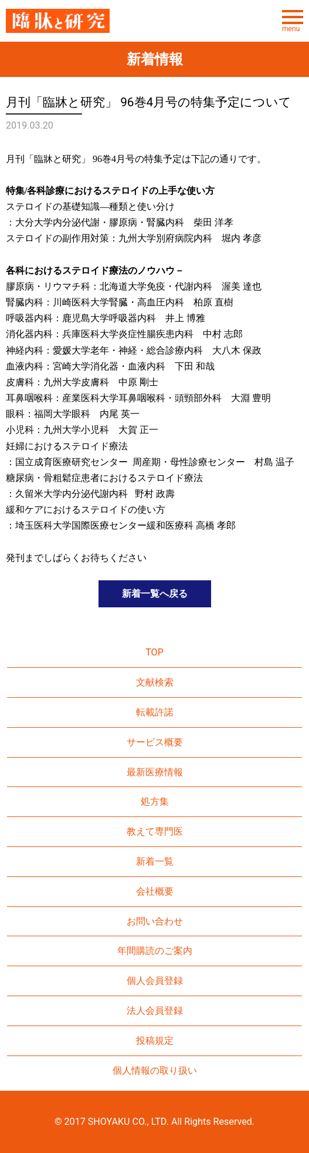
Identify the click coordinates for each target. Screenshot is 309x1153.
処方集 (155, 801)
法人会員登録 (155, 1010)
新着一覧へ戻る (155, 593)
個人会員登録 (155, 980)
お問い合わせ (155, 921)
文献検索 (155, 682)
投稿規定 (155, 1040)
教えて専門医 (155, 831)
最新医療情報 (155, 772)
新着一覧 (155, 861)
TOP (154, 652)
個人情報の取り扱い (155, 1070)
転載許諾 (155, 712)
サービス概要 (155, 742)
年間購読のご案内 (154, 950)
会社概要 (155, 891)
